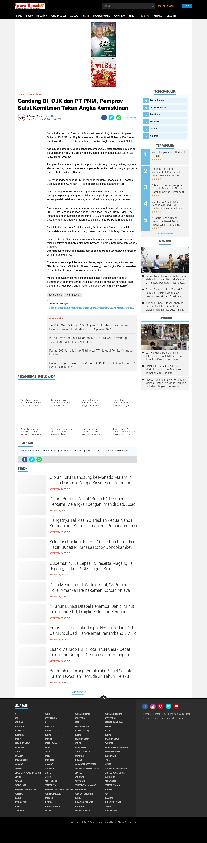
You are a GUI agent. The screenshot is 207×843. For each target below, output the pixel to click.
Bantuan (49, 726)
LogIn (187, 6)
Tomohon (144, 16)
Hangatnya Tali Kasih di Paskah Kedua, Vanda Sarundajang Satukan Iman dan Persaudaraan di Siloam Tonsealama (93, 526)
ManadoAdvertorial (85, 764)
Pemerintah (51, 785)
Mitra (48, 777)
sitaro (48, 802)
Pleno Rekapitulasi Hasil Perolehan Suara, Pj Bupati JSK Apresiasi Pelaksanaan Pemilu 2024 (92, 307)
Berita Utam (21, 730)
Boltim (48, 739)
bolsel (18, 739)
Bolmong (19, 735)
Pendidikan (119, 16)
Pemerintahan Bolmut (26, 789)
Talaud (108, 806)
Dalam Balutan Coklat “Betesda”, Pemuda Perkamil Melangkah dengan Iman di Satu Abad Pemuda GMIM (93, 504)
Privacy (147, 718)
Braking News (82, 739)
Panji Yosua (51, 781)
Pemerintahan (58, 16)
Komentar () (130, 117)
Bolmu (48, 735)
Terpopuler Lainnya (165, 234)
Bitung (108, 730)
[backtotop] (103, 698)
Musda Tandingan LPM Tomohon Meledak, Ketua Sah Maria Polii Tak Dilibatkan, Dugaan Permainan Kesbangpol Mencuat (166, 383)
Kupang (78, 760)
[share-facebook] (104, 117)
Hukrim (18, 751)
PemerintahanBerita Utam (59, 789)
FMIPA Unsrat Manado (116, 747)
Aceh (47, 714)
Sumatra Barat (53, 806)
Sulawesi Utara (101, 16)
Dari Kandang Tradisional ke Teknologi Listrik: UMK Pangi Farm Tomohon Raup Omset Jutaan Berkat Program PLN (165, 356)
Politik (85, 16)
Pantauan (158, 16)
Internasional (112, 751)
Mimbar (19, 768)
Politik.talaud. (53, 793)
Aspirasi (154, 128)
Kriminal (49, 760)
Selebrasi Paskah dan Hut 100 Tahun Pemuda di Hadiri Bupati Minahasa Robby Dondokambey (93, 544)
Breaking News (22, 743)
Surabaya (80, 806)
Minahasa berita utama (87, 768)
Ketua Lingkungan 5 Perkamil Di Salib (168, 154)
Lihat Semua (77, 692)
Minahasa (41, 16)
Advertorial (51, 718)
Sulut (18, 806)
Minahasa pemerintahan (28, 772)
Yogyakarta (111, 810)
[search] (128, 6)
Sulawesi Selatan (84, 802)
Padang (18, 781)
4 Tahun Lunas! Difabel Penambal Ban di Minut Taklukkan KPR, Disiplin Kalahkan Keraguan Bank (92, 612)
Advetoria (80, 718)
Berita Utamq (82, 730)
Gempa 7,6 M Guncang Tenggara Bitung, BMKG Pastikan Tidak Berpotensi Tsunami (167, 205)
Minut (132, 16)
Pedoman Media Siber (179, 714)
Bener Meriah (82, 726)
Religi (18, 798)
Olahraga (110, 777)
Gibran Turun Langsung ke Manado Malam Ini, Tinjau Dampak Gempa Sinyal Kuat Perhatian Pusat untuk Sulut (91, 483)
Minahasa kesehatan (116, 768)
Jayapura (79, 756)
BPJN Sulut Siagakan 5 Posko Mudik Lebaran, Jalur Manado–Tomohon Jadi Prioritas (163, 369)
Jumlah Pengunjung (175, 718)
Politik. (19, 793)
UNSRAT (48, 810)
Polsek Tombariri (84, 793)
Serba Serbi (21, 802)
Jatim (48, 756)
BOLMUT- (109, 735)
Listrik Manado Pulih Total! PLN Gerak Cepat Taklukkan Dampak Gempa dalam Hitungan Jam (90, 655)
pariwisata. (21, 785)
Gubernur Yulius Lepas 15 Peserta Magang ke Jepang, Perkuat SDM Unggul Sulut (91, 566)
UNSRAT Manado (83, 810)
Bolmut (79, 735)
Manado (74, 16)
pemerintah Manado (85, 785)
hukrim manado (83, 751)
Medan (108, 764)
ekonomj (19, 747)
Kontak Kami (159, 714)
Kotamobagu (21, 760)
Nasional (79, 777)
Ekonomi (109, 743)
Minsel (78, 772)
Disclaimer (158, 718)
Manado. (49, 764)
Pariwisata (110, 781)
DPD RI (78, 743)
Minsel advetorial (115, 772)
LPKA (107, 760)
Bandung (19, 726)
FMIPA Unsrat (82, 747)
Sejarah (171, 16)
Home (19, 16)
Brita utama (51, 743)
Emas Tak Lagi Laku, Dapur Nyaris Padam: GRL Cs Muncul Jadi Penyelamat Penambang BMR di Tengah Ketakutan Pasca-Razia (93, 633)
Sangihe (49, 798)
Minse (48, 772)
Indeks (29, 16)
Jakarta (19, 756)
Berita (108, 726)
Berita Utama (55, 294)
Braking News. (112, 739)
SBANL (78, 798)
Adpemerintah (82, 714)
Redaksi (147, 714)
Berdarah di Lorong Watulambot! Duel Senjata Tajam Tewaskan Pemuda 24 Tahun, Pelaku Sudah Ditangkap (91, 676)
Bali (77, 722)
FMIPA (48, 747)
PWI (106, 793)
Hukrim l (49, 751)
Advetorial (111, 718)
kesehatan (155, 114)
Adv (16, 718)
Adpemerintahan (114, 714)
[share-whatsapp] (118, 117)
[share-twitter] (111, 117)
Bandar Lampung (114, 722)
